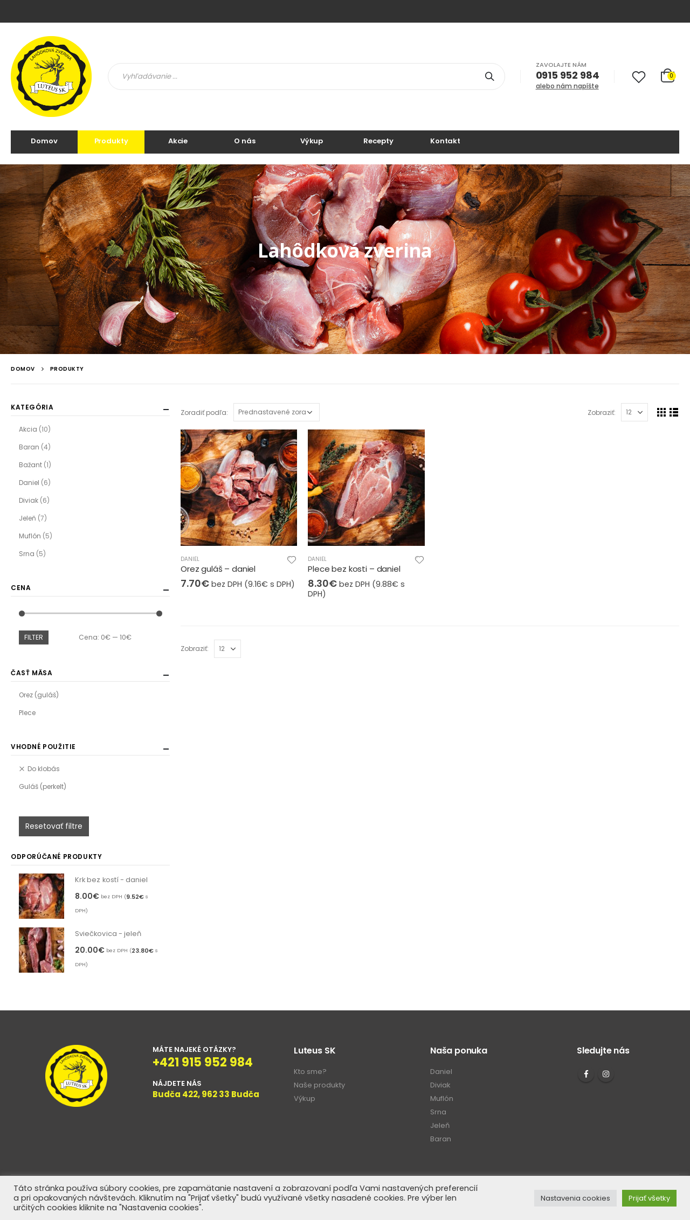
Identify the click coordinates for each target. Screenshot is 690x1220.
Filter (33, 637)
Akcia (28, 429)
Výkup (311, 141)
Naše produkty (319, 1085)
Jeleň (27, 518)
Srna (26, 553)
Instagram (606, 1074)
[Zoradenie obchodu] (276, 412)
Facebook (586, 1074)
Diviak (28, 500)
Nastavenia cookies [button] (575, 1198)
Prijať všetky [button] (649, 1198)
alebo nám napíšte (567, 86)
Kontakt (445, 141)
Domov (44, 141)
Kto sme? (310, 1071)
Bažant (30, 464)
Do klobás (43, 768)
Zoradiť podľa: (204, 412)
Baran (29, 447)
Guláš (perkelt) (42, 786)
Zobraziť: (602, 412)
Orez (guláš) (39, 694)
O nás (244, 141)
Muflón (30, 535)
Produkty (111, 141)
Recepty (378, 141)
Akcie (178, 141)
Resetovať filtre (53, 826)
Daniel (190, 559)
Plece (27, 712)
